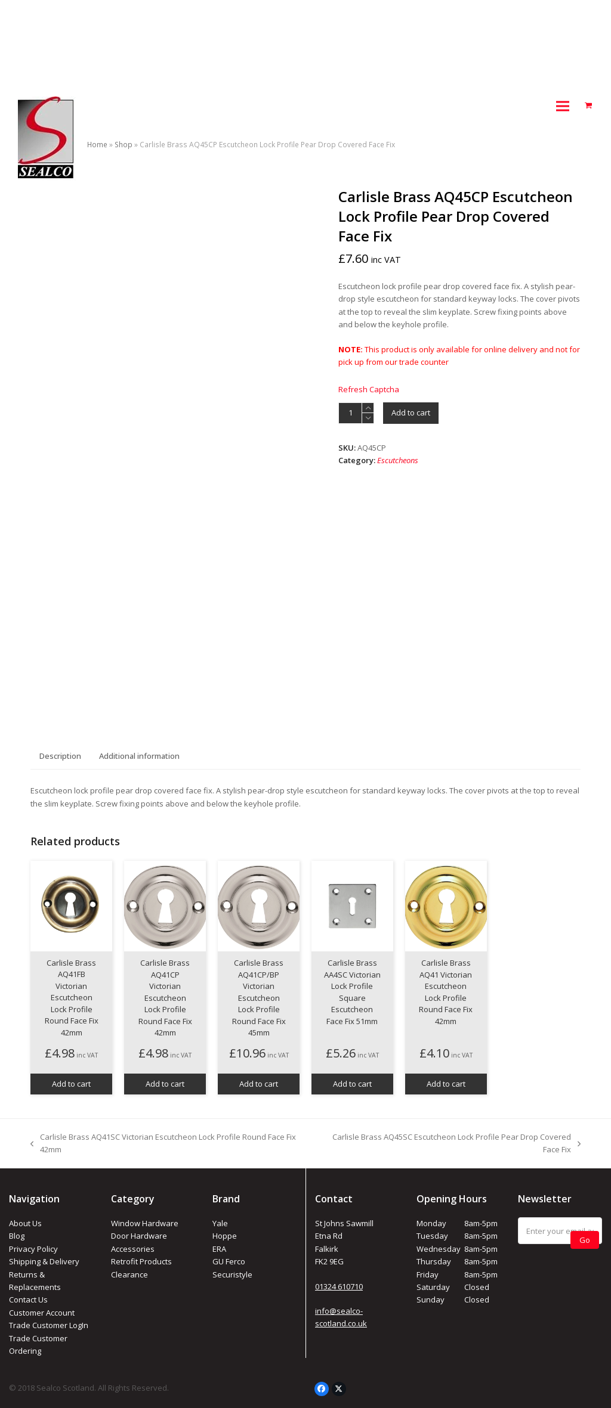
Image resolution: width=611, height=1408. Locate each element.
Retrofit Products (141, 1261)
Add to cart (410, 412)
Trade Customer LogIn (48, 1325)
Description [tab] (60, 755)
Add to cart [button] (71, 1083)
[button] (562, 106)
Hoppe (224, 1235)
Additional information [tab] (139, 755)
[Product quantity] (350, 413)
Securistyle (232, 1274)
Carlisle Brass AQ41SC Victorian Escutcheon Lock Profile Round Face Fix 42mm (163, 1143)
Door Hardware (139, 1235)
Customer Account (42, 1312)
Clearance (129, 1274)
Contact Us (28, 1299)
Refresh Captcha (368, 389)
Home (97, 144)
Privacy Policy (33, 1248)
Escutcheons (397, 460)
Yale (220, 1223)
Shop (123, 144)
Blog (16, 1235)
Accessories (133, 1248)
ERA (219, 1248)
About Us (25, 1223)
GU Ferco (228, 1261)
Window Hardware (144, 1223)
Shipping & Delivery (44, 1261)
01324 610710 (339, 1286)
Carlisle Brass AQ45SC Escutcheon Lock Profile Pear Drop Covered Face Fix (449, 1143)
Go (584, 1240)
